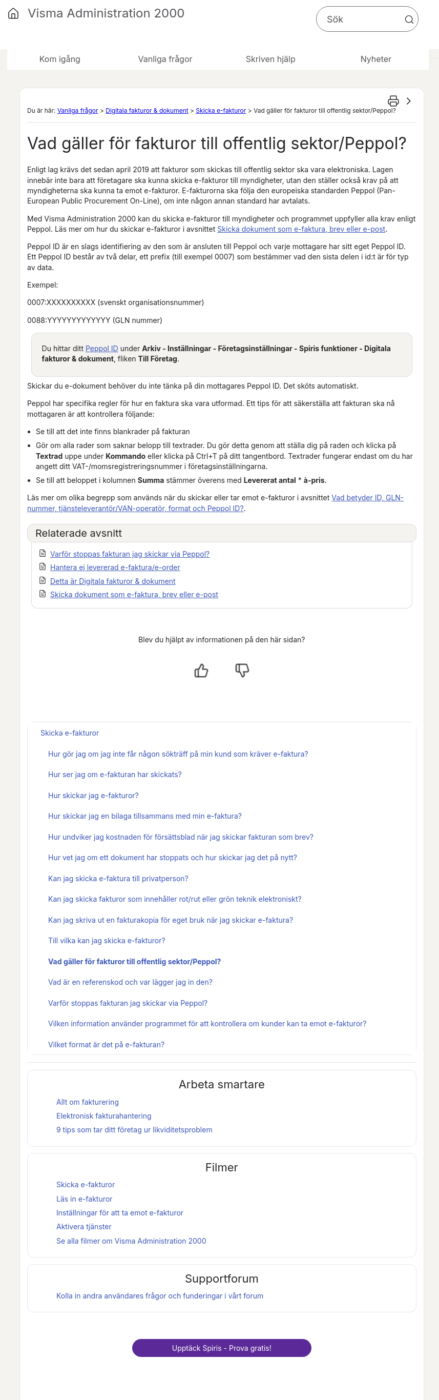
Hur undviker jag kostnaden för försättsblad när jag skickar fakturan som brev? (180, 837)
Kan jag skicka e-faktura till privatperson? (118, 878)
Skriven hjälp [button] (271, 59)
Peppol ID (102, 348)
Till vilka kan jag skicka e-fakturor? (106, 940)
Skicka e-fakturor (221, 110)
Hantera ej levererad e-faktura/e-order (115, 567)
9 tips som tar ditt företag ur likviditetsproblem (134, 1129)
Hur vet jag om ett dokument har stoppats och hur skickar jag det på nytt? (172, 857)
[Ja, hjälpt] (201, 670)
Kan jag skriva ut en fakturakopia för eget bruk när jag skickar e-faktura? (170, 920)
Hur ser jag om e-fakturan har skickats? (115, 774)
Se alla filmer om (131, 1240)
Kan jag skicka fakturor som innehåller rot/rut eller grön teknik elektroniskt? (175, 899)
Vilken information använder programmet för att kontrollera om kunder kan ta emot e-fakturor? (207, 1023)
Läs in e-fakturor (84, 1198)
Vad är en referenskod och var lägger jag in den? (130, 982)
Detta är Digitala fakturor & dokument (113, 581)
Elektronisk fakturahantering (104, 1115)
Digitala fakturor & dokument (147, 110)
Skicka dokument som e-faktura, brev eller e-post (301, 229)
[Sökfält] (367, 19)
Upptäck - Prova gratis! (221, 1348)
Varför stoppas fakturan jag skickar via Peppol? (130, 554)
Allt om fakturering (87, 1102)
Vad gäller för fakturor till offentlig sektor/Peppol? (134, 961)
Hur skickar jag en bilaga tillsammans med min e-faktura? (145, 815)
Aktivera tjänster (84, 1226)
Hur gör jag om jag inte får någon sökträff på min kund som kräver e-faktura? (178, 753)
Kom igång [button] (59, 59)
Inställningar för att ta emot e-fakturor (119, 1212)
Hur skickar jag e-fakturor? (93, 795)
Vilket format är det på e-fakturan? (106, 1044)
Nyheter (376, 59)
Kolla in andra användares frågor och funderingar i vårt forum (159, 1295)
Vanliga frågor (77, 110)
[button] (409, 19)
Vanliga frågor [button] (165, 59)
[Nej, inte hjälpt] (242, 670)
